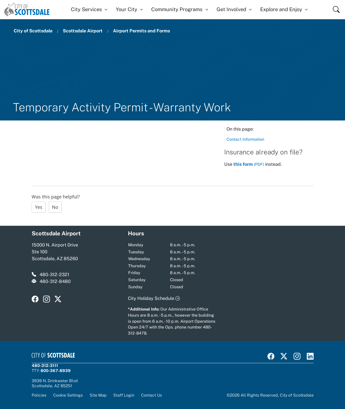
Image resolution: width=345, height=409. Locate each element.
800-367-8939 (56, 370)
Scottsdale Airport (83, 30)
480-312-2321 (54, 274)
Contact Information (245, 139)
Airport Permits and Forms (141, 30)
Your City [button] (126, 9)
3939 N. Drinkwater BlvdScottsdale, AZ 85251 (55, 383)
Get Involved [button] (231, 9)
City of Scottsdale (33, 30)
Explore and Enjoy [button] (281, 9)
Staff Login (123, 395)
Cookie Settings (68, 395)
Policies (39, 395)
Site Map (98, 395)
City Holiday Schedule (154, 298)
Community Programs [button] (176, 9)
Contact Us (151, 395)
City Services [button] (86, 9)
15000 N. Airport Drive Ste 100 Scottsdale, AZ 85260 (55, 251)
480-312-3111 (45, 365)
